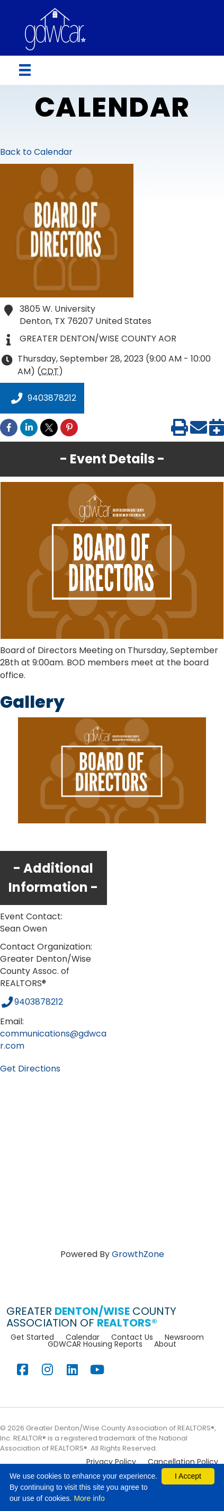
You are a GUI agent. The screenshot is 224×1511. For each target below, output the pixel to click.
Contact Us (132, 1337)
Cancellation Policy (183, 1461)
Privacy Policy (111, 1461)
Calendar (83, 1337)
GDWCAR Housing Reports (95, 1344)
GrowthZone (138, 1254)
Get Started (32, 1337)
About (165, 1344)
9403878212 (42, 398)
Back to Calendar (36, 152)
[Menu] (25, 70)
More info (89, 1498)
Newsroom (184, 1337)
